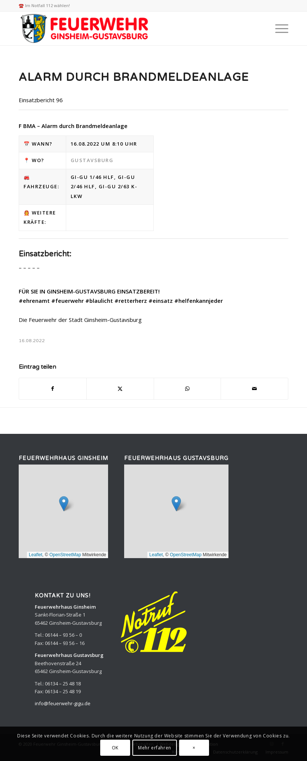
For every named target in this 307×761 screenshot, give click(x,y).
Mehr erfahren (154, 748)
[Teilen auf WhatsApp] (187, 388)
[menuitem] (278, 28)
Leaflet (35, 554)
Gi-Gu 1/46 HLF (92, 177)
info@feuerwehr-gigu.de (62, 703)
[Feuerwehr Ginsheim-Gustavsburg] (85, 28)
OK (115, 748)
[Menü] (278, 28)
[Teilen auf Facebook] (52, 388)
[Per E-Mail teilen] (254, 388)
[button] (63, 503)
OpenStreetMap (65, 554)
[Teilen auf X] (120, 388)
